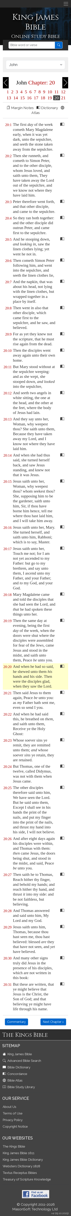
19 (49, 97)
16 (29, 97)
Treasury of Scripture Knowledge (27, 1179)
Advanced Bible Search (22, 1061)
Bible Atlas (13, 1080)
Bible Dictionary (17, 1067)
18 (43, 97)
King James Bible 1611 (18, 1153)
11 (56, 91)
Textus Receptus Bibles (20, 1173)
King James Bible (18, 1054)
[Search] (32, 45)
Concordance (15, 1074)
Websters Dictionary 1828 (21, 1166)
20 (56, 97)
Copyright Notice (15, 1126)
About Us (9, 1107)
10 (49, 91)
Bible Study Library (19, 1087)
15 (22, 97)
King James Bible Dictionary (23, 1159)
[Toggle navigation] (66, 3)
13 (8, 97)
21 (63, 97)
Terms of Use (13, 1113)
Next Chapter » (53, 1022)
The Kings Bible (14, 1146)
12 (63, 91)
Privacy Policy (13, 1120)
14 (15, 97)
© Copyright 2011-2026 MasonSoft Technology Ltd (35, 1206)
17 (36, 97)
